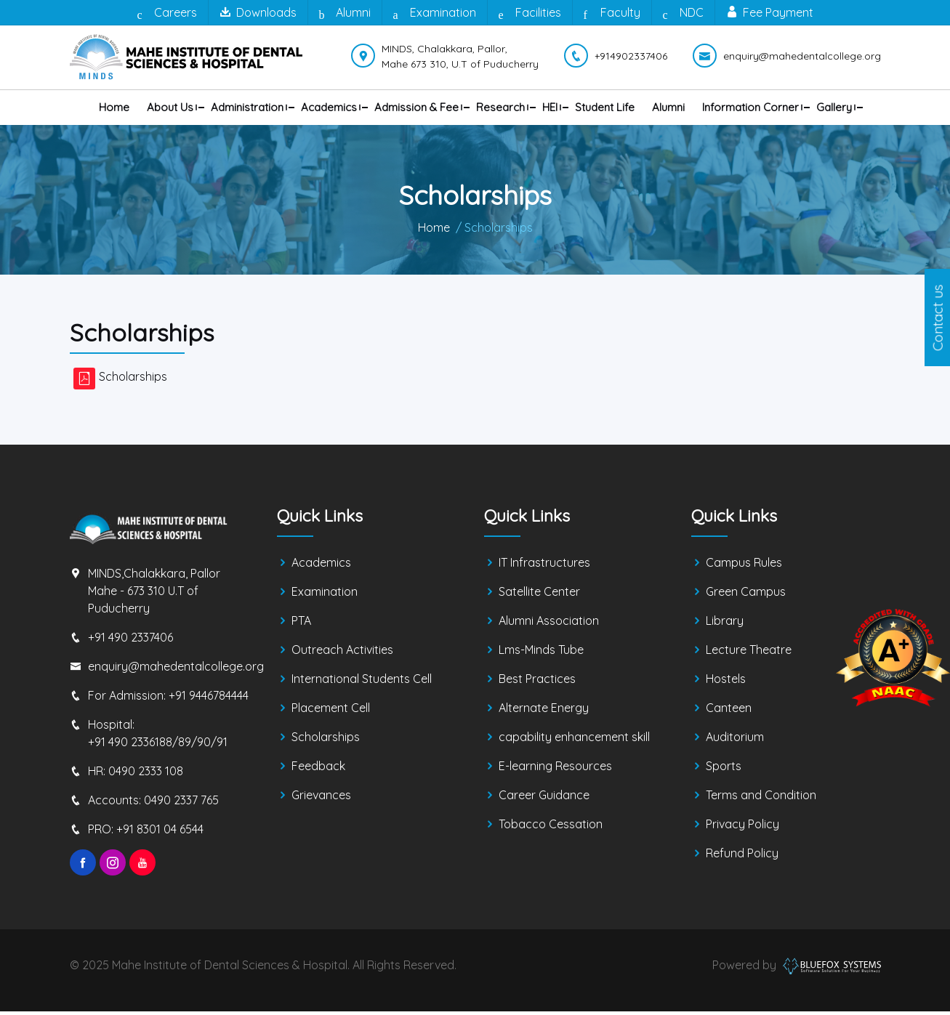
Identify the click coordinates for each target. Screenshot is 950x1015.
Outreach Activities (342, 654)
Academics (329, 107)
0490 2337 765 (181, 803)
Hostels (726, 683)
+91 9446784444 (209, 699)
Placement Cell (330, 712)
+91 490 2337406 (130, 641)
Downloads (258, 12)
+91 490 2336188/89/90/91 (158, 745)
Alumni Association (549, 625)
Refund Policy (742, 857)
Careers (167, 13)
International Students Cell (361, 683)
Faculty (612, 13)
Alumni (345, 13)
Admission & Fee (416, 107)
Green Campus (746, 596)
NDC (683, 13)
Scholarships (133, 380)
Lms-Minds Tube (541, 654)
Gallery (834, 107)
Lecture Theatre (749, 654)
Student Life (605, 107)
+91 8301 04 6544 (160, 832)
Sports (723, 770)
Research (500, 107)
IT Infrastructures (544, 566)
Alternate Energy (544, 712)
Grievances (321, 799)
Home (114, 107)
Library (725, 625)
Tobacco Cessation (551, 828)
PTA (301, 625)
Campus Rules (744, 566)
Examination (434, 13)
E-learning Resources (555, 770)
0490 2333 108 (145, 774)
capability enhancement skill (574, 741)
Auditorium (735, 741)
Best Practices (537, 683)
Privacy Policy (742, 828)
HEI (549, 107)
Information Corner (750, 107)
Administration (247, 107)
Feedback (318, 770)
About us (170, 107)
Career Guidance (544, 799)
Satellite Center (539, 596)
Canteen (729, 712)
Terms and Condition (761, 799)
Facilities (530, 13)
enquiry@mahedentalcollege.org (176, 670)
